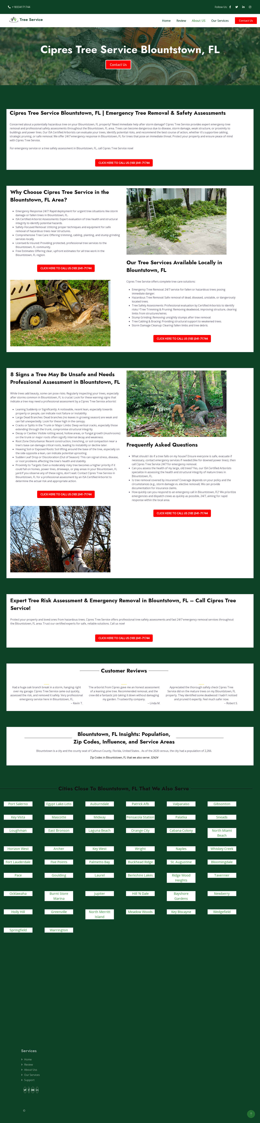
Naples (181, 848)
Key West (100, 848)
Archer (59, 848)
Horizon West (18, 848)
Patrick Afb (140, 804)
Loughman (18, 830)
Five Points (59, 862)
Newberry (222, 893)
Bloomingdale (222, 862)
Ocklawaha (18, 893)
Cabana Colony (181, 830)
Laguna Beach (100, 830)
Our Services (220, 21)
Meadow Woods (140, 912)
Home (166, 21)
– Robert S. (231, 703)
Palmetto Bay (99, 862)
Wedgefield (221, 912)
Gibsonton (222, 804)
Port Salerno (18, 804)
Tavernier (221, 875)
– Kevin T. (77, 703)
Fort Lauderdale (18, 862)
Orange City (140, 830)
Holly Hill (18, 912)
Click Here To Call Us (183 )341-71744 (123, 163)
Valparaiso (181, 804)
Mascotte (59, 817)
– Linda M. (154, 703)
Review (181, 21)
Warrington (59, 930)
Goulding (59, 875)
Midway (100, 817)
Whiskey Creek (222, 848)
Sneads (222, 817)
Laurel (100, 875)
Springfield (18, 930)
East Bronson (58, 830)
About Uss (30, 1070)
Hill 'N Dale (140, 893)
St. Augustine (181, 862)
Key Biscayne (181, 912)
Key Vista (18, 817)
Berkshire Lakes (140, 875)
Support (29, 1080)
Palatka (181, 817)
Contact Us (246, 20)
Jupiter (99, 893)
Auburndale (99, 804)
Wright (140, 848)
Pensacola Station (140, 817)
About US (198, 21)
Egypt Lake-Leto (58, 804)
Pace (18, 875)
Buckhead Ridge (140, 862)
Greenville (59, 912)
